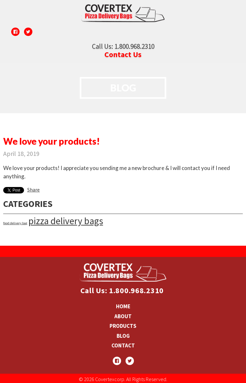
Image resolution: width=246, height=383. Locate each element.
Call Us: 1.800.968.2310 (123, 46)
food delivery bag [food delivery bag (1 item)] (15, 223)
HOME (123, 306)
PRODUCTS (123, 325)
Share (33, 189)
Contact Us (123, 54)
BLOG (123, 335)
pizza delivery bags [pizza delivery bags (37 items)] (66, 221)
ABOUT (123, 316)
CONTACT (123, 345)
